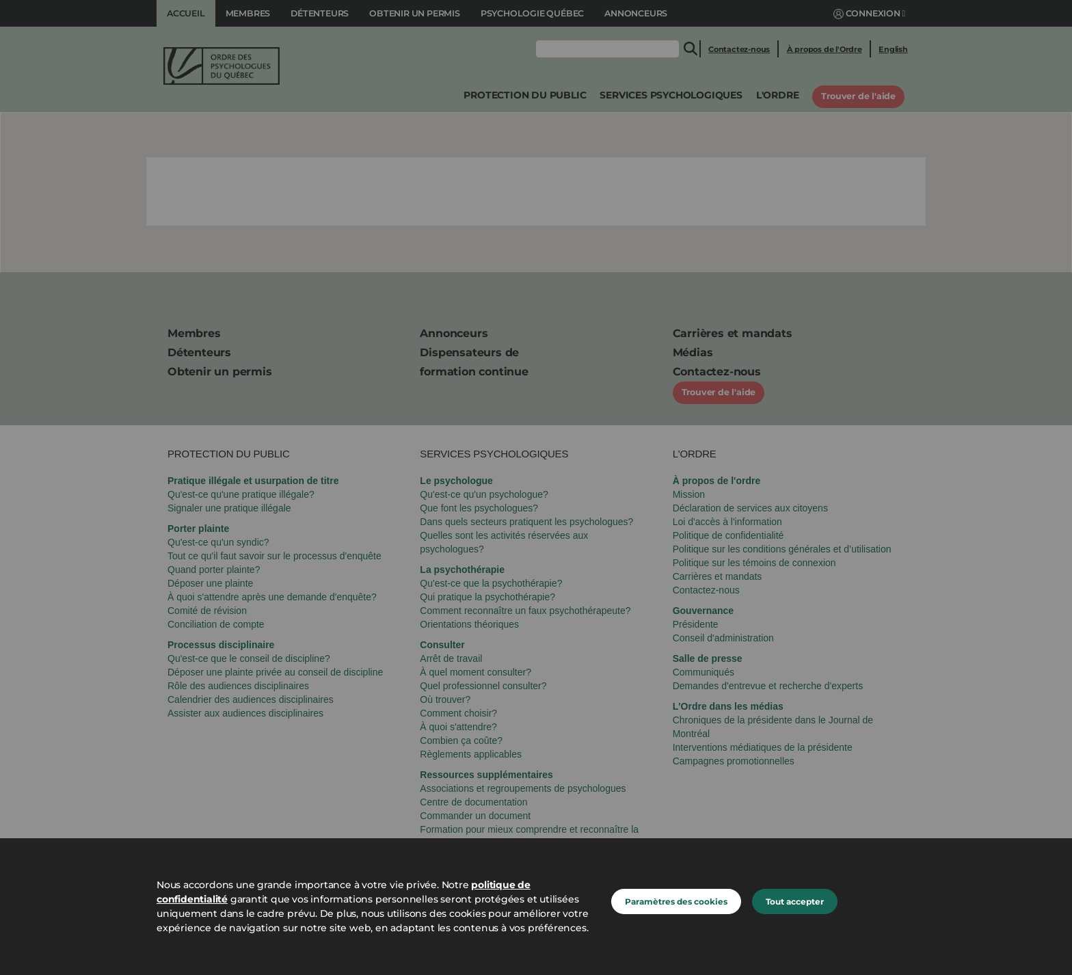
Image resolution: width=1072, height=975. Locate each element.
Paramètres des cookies (676, 901)
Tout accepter (795, 901)
